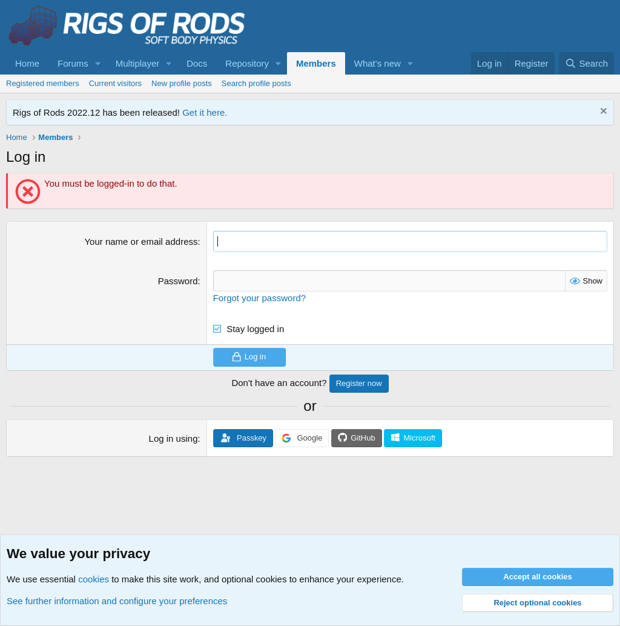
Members (316, 63)
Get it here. (204, 112)
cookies (93, 579)
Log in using (173, 438)
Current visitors (115, 83)
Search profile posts (256, 83)
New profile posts (181, 83)
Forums (73, 63)
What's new (377, 63)
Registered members (42, 83)
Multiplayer (138, 63)
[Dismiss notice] (602, 112)
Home (27, 63)
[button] (98, 63)
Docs (196, 63)
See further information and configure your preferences (117, 601)
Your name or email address (140, 241)
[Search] (586, 63)
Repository (247, 63)
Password (178, 281)
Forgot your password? (259, 298)
